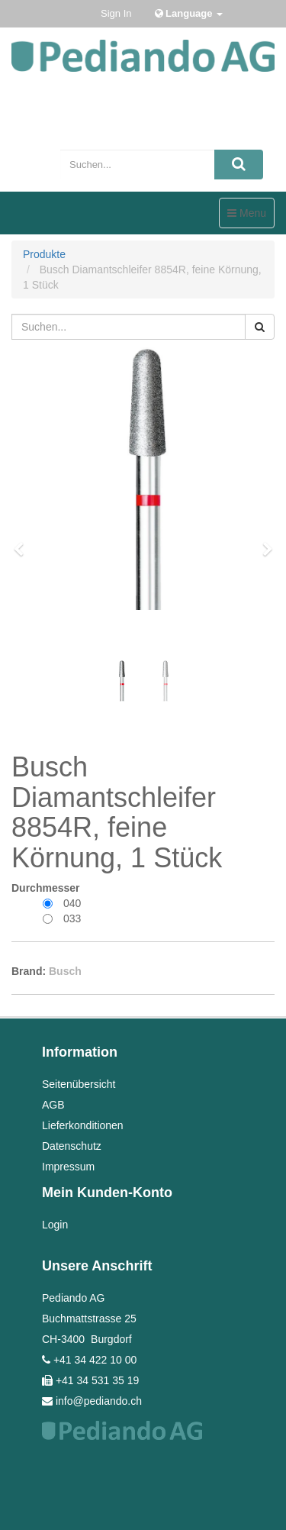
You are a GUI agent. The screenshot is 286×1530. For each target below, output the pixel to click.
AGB (53, 1105)
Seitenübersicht (79, 1084)
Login (55, 1225)
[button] (23, 542)
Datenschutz (71, 1146)
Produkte (44, 254)
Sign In (116, 13)
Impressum (68, 1166)
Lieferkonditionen (83, 1125)
